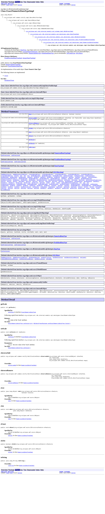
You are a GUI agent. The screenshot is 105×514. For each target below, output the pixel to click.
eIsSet (31, 137)
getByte (29, 189)
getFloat (67, 192)
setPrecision (15, 166)
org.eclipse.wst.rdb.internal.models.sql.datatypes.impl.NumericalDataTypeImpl (71, 48)
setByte (12, 199)
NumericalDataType (35, 59)
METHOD (20, 4)
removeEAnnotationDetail (69, 196)
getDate (63, 191)
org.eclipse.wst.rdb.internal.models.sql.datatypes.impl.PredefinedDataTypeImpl (67, 45)
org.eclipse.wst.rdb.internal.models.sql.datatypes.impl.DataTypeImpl (54, 38)
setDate (3, 201)
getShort (96, 194)
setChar (53, 199)
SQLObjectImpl (58, 183)
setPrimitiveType (20, 173)
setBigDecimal (21, 197)
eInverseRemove (34, 132)
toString (31, 158)
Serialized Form (9, 87)
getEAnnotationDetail (55, 192)
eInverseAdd (33, 126)
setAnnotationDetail (8, 197)
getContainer (92, 189)
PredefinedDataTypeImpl (62, 170)
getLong (48, 194)
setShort (43, 202)
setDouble (35, 201)
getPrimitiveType (7, 173)
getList (28, 194)
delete (16, 187)
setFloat (59, 201)
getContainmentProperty (9, 191)
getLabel (21, 194)
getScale (31, 149)
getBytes (50, 189)
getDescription (6, 192)
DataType (23, 56)
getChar (71, 189)
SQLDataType (71, 59)
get (21, 187)
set (80, 196)
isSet (48, 196)
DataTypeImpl (59, 177)
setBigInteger (53, 197)
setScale (31, 153)
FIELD (11, 4)
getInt (3, 194)
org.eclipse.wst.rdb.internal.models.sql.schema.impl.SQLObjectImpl (49, 35)
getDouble (16, 192)
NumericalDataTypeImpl (13, 71)
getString (19, 196)
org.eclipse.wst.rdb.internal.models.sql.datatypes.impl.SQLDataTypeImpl (60, 41)
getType (42, 196)
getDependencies (86, 191)
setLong (23, 202)
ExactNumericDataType (30, 58)
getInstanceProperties (93, 192)
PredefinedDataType (47, 59)
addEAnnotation (6, 186)
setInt (80, 201)
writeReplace (5, 204)
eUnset (31, 145)
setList (3, 202)
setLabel (98, 201)
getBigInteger (68, 187)
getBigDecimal (35, 187)
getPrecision (5, 166)
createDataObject (34, 186)
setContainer (5, 179)
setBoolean (85, 197)
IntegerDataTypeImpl (29, 64)
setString (65, 202)
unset (88, 202)
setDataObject (75, 199)
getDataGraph (23, 191)
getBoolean (4, 189)
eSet (30, 141)
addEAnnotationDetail (20, 186)
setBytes (32, 199)
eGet (30, 122)
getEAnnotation (42, 192)
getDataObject (33, 191)
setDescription (26, 201)
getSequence (69, 194)
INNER (7, 4)
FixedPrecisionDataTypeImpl (13, 64)
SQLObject (79, 59)
